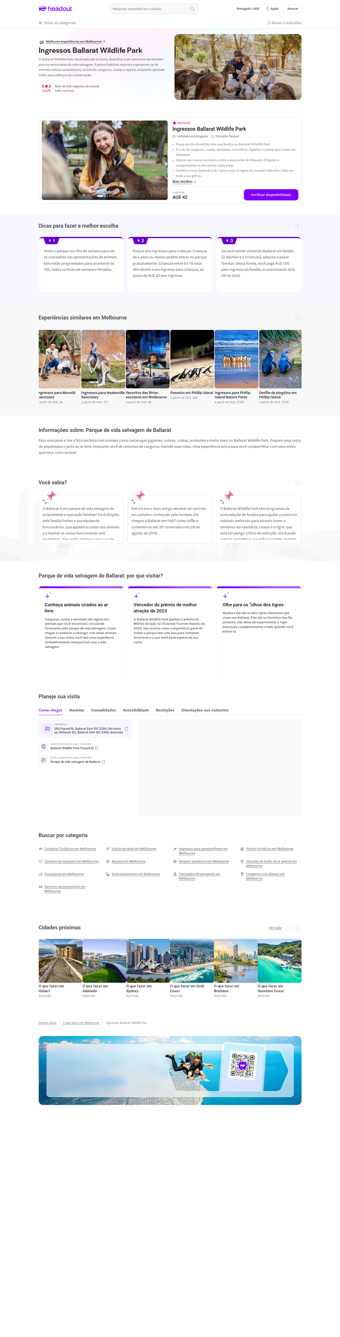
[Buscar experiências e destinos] (153, 9)
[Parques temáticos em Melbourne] (201, 861)
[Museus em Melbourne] (126, 861)
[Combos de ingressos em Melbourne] (69, 861)
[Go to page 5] (112, 195)
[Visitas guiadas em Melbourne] (131, 848)
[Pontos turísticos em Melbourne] (267, 848)
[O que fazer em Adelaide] (95, 988)
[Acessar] (293, 9)
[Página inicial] (47, 1022)
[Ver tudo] (275, 928)
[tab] (52, 711)
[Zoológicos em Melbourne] (61, 874)
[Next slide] (298, 226)
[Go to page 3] (107, 196)
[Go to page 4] (109, 196)
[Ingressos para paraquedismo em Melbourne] (203, 850)
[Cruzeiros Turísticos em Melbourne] (67, 848)
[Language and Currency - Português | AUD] (248, 9)
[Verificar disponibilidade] (271, 194)
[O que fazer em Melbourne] (81, 1022)
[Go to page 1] (100, 196)
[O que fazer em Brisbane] (226, 988)
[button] (272, 9)
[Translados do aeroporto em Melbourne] (203, 876)
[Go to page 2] (104, 196)
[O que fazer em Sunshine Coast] (271, 988)
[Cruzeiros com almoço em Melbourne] (271, 876)
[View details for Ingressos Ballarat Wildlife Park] (235, 129)
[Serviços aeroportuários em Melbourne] (69, 888)
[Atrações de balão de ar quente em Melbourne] (271, 863)
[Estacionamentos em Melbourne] (133, 874)
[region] (105, 160)
